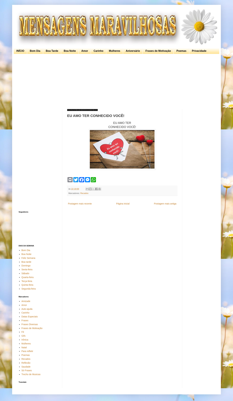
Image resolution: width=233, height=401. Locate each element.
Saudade (26, 366)
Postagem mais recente (80, 203)
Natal (24, 347)
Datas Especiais (30, 316)
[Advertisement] (116, 81)
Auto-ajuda (27, 309)
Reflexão (26, 363)
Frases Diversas (30, 324)
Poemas (181, 50)
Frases (25, 320)
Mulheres (114, 50)
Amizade (26, 301)
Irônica (25, 339)
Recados (84, 193)
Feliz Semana (28, 258)
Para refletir (27, 351)
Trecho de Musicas (31, 374)
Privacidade (199, 50)
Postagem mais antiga (165, 203)
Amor (84, 50)
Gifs (24, 336)
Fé (23, 332)
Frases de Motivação (158, 50)
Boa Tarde (52, 50)
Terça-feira (27, 281)
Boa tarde (26, 262)
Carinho (98, 50)
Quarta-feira (28, 277)
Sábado (25, 273)
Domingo (26, 265)
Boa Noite (70, 50)
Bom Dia (35, 50)
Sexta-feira (27, 269)
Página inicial (123, 203)
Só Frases (27, 370)
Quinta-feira (27, 285)
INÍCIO (20, 50)
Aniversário (133, 50)
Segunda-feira (29, 288)
